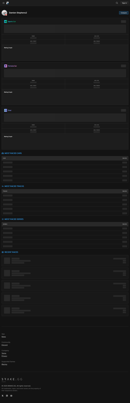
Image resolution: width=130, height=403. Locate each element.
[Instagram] (7, 396)
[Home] (7, 3)
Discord (5, 345)
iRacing (4, 364)
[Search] (117, 3)
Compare (124, 13)
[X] (3, 396)
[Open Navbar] (4, 3)
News (4, 337)
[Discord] (11, 396)
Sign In (124, 3)
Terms (4, 353)
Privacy (4, 356)
